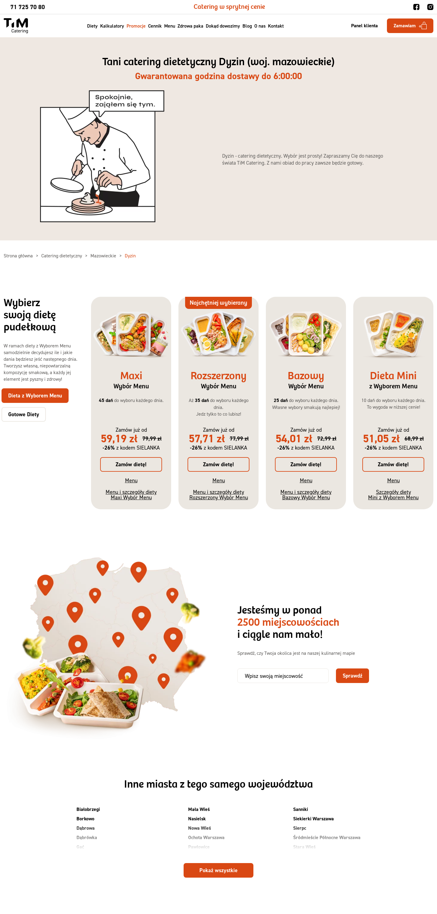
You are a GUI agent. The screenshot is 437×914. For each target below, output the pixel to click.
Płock (193, 856)
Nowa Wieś (199, 828)
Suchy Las (303, 856)
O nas (260, 26)
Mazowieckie (103, 256)
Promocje (136, 26)
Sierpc (299, 828)
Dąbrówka (86, 837)
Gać (80, 847)
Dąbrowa (85, 828)
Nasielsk (197, 818)
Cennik (155, 26)
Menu (169, 26)
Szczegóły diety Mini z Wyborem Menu (393, 495)
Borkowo (85, 818)
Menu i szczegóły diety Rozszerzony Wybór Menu (218, 495)
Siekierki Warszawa (313, 818)
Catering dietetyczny (62, 256)
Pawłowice (199, 847)
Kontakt (276, 26)
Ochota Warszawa (206, 837)
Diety (92, 26)
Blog (247, 26)
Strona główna (19, 256)
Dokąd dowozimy (223, 26)
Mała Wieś (199, 809)
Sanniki (300, 809)
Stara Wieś (304, 847)
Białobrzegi (88, 809)
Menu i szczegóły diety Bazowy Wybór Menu (305, 495)
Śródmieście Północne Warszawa (327, 837)
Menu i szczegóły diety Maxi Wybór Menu (131, 495)
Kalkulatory (112, 26)
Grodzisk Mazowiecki (97, 856)
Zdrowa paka (190, 26)
